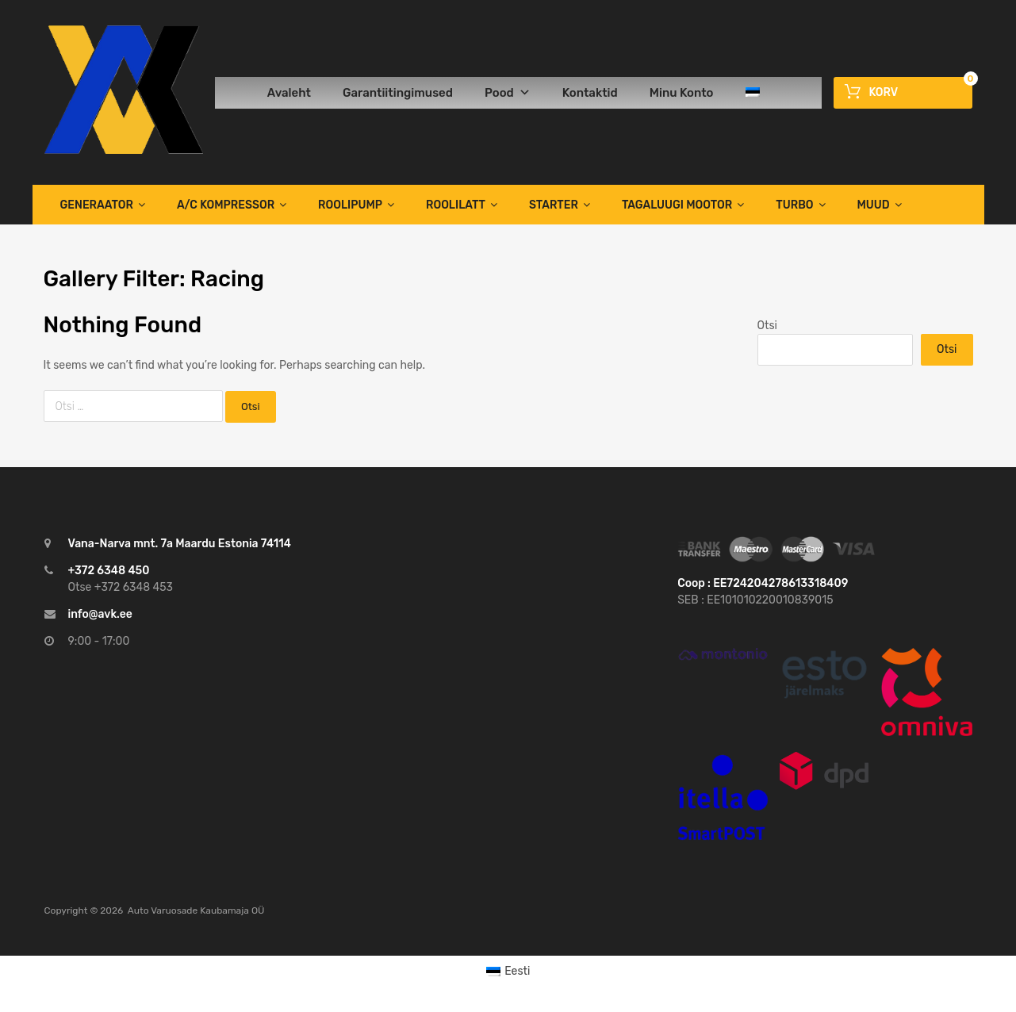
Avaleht (289, 93)
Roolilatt (461, 204)
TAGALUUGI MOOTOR (683, 204)
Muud (879, 204)
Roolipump (356, 204)
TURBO (800, 204)
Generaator (102, 204)
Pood (508, 93)
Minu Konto (682, 93)
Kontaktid (590, 93)
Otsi (767, 325)
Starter (559, 204)
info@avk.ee (100, 614)
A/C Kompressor (231, 204)
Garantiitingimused (398, 93)
